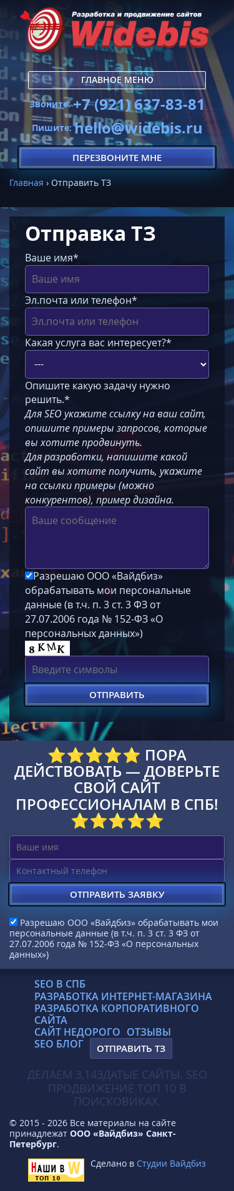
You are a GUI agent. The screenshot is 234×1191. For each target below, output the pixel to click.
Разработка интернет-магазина (123, 996)
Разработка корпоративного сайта (116, 1014)
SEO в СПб (59, 984)
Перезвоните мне (117, 157)
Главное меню (117, 79)
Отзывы (149, 1032)
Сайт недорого (77, 1032)
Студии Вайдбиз (171, 1163)
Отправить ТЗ (131, 1048)
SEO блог (59, 1044)
